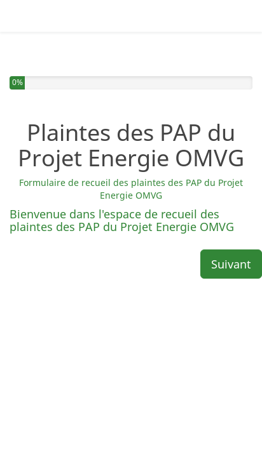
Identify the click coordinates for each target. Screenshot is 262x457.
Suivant (231, 223)
